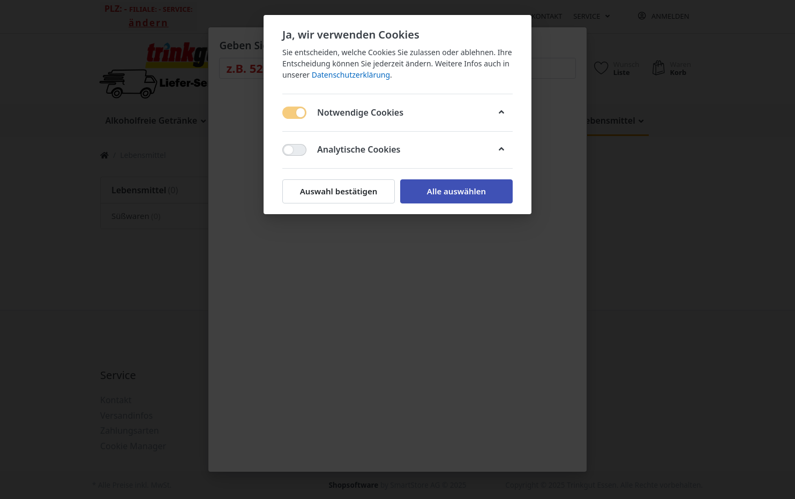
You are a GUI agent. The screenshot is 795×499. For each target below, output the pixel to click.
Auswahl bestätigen (338, 191)
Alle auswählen (456, 191)
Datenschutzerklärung (351, 75)
